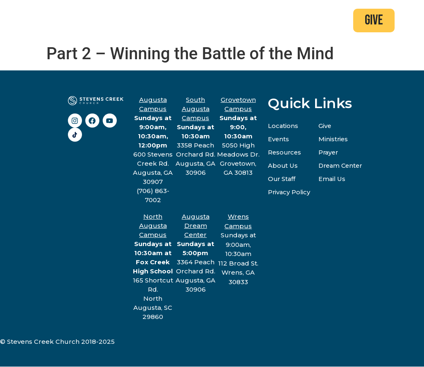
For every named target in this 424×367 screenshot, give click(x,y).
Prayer (330, 153)
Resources (285, 153)
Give (326, 126)
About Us (283, 166)
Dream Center (343, 166)
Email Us (333, 179)
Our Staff (282, 179)
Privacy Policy (289, 192)
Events (278, 139)
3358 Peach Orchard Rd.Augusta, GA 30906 (195, 136)
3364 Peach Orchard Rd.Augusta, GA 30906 (195, 253)
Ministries (335, 139)
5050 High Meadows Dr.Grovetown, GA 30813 (238, 136)
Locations (283, 126)
